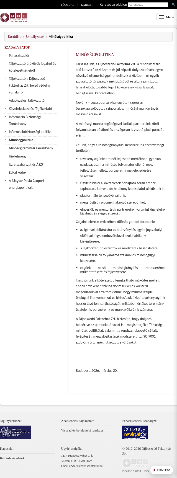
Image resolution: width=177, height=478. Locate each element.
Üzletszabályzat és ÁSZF (26, 164)
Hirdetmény (17, 156)
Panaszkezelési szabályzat (140, 421)
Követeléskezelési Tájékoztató (30, 108)
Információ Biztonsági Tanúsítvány (25, 120)
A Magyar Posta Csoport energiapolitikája (26, 184)
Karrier (87, 4)
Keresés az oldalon (113, 4)
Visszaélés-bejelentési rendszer (82, 430)
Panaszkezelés (19, 55)
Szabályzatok (35, 36)
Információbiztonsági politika (30, 131)
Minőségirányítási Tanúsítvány (31, 148)
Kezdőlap (14, 36)
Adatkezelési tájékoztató (26, 100)
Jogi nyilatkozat (11, 421)
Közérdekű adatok (12, 458)
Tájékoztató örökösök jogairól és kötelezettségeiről (32, 66)
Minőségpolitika (21, 140)
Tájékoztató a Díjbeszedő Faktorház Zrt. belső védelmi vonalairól (30, 85)
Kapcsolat (6, 448)
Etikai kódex (17, 172)
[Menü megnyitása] (166, 17)
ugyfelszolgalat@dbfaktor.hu (86, 466)
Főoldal (67, 4)
